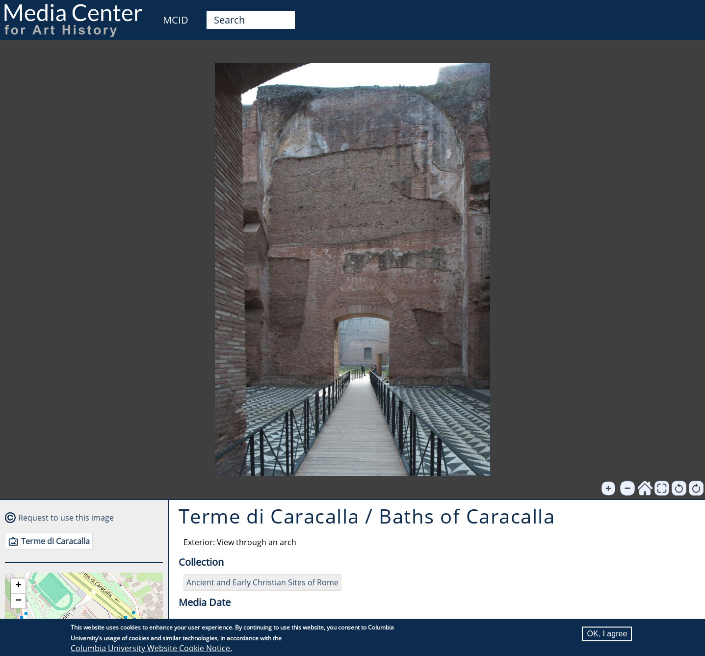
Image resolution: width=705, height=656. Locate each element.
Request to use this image (66, 517)
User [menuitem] (686, 13)
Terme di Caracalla (55, 541)
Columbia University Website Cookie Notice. (151, 648)
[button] (18, 586)
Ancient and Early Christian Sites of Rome (262, 582)
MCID (175, 19)
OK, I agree (607, 634)
